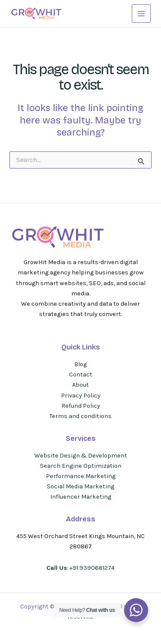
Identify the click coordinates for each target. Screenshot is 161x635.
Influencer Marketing (80, 496)
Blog (80, 364)
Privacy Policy (80, 395)
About (80, 384)
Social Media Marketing (80, 486)
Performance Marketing (80, 476)
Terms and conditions (80, 416)
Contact (80, 374)
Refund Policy (80, 405)
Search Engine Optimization (81, 465)
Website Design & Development (80, 455)
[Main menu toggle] (141, 13)
